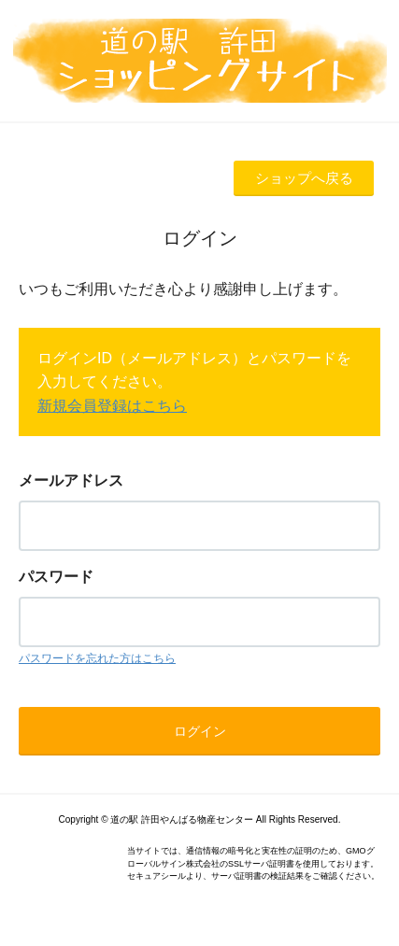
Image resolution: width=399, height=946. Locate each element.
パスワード (56, 577)
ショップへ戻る (304, 178)
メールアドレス (71, 480)
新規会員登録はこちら (112, 406)
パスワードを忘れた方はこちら (97, 658)
